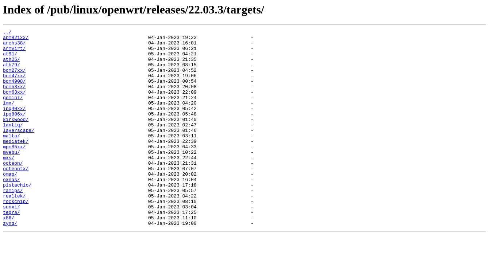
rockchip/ (15, 236)
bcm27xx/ (14, 78)
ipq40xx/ (14, 124)
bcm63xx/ (14, 105)
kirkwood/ (15, 137)
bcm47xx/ (14, 85)
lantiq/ (13, 144)
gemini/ (13, 111)
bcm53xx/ (14, 98)
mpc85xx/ (14, 170)
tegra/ (11, 249)
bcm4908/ (14, 92)
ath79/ (11, 72)
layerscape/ (18, 151)
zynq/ (10, 262)
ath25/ (11, 65)
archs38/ (14, 46)
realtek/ (14, 229)
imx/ (8, 118)
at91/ (10, 59)
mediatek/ (15, 164)
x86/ (8, 256)
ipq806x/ (14, 131)
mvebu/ (11, 177)
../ (7, 33)
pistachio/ (17, 216)
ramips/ (13, 223)
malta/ (11, 157)
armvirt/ (14, 52)
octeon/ (13, 190)
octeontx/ (15, 196)
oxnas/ (11, 210)
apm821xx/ (15, 39)
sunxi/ (11, 242)
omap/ (10, 203)
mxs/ (8, 183)
